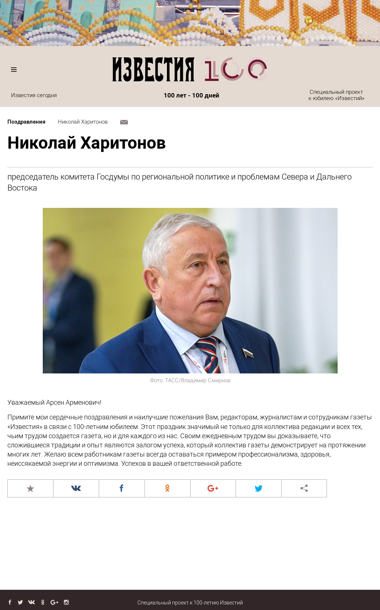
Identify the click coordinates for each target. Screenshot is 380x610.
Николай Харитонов (83, 121)
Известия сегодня (34, 95)
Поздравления (26, 121)
